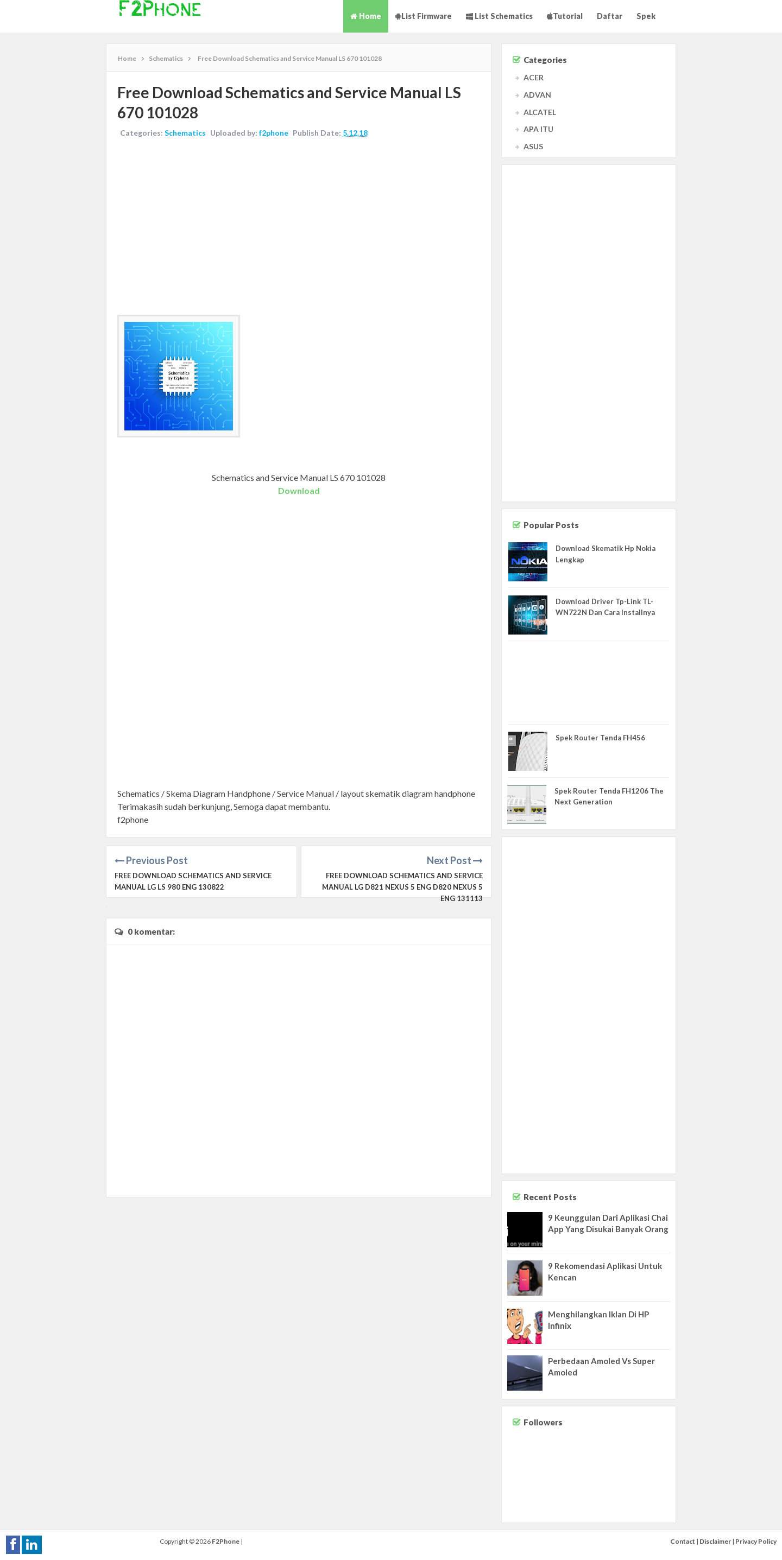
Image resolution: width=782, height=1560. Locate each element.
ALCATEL (540, 112)
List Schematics (499, 16)
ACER (534, 77)
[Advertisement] (298, 228)
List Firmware (423, 16)
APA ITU (538, 129)
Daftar (609, 16)
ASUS (533, 146)
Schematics (185, 132)
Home (365, 16)
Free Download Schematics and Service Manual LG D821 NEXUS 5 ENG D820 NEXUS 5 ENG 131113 (402, 887)
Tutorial (565, 16)
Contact (682, 1541)
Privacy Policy (756, 1541)
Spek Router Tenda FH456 (600, 737)
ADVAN (537, 94)
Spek (645, 16)
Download (299, 490)
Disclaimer (715, 1541)
